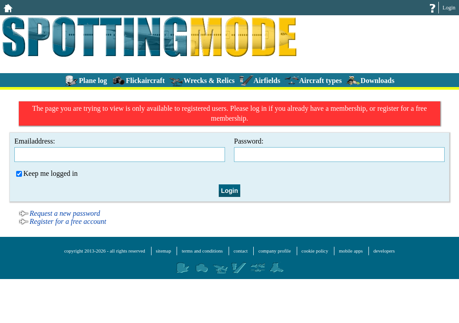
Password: (339, 149)
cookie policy (315, 250)
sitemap (163, 250)
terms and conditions (202, 250)
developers (384, 250)
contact (241, 250)
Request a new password (65, 213)
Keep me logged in (47, 173)
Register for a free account (68, 221)
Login (448, 7)
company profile (274, 250)
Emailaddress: (119, 149)
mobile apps (351, 250)
